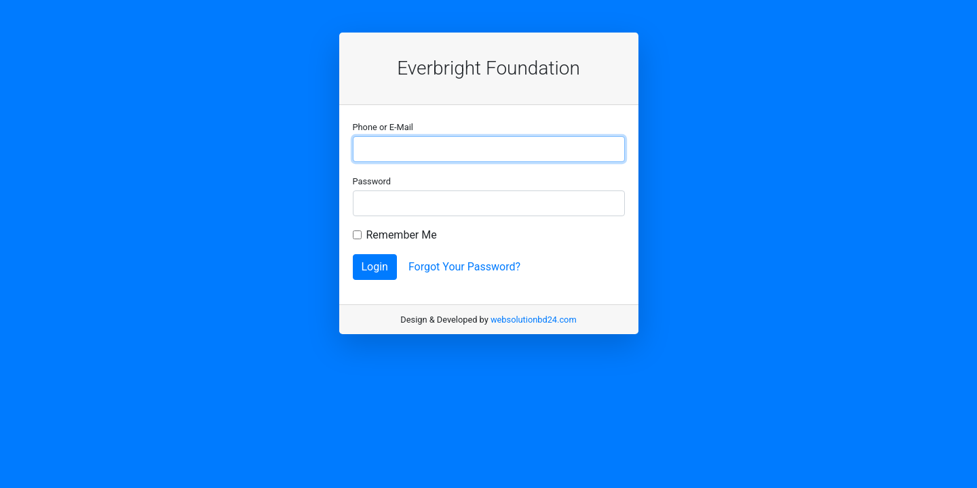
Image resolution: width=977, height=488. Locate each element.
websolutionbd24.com (534, 319)
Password (372, 181)
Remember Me (401, 234)
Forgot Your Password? (464, 266)
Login (375, 266)
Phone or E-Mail (383, 127)
